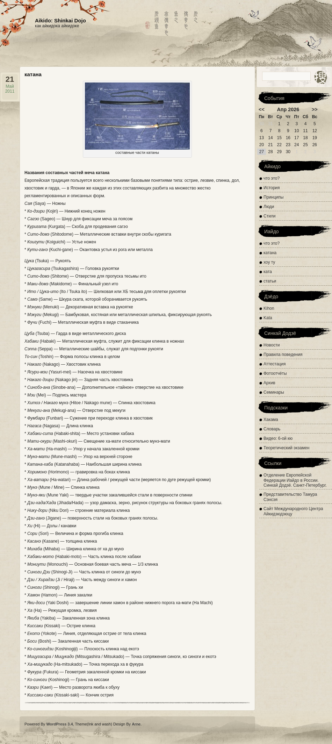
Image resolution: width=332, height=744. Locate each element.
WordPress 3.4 (59, 724)
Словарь (272, 429)
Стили (270, 216)
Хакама (271, 419)
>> (315, 109)
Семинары (274, 392)
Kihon (269, 308)
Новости (272, 345)
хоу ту (269, 262)
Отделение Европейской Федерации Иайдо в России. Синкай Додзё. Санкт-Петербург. (295, 480)
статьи (270, 281)
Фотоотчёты (275, 373)
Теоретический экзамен (286, 447)
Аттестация (275, 364)
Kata (268, 317)
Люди (269, 206)
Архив (269, 382)
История (272, 187)
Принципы (273, 197)
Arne (136, 724)
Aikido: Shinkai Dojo (60, 20)
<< (262, 109)
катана (270, 252)
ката (268, 271)
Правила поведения (283, 354)
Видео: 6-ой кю (278, 438)
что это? (272, 178)
